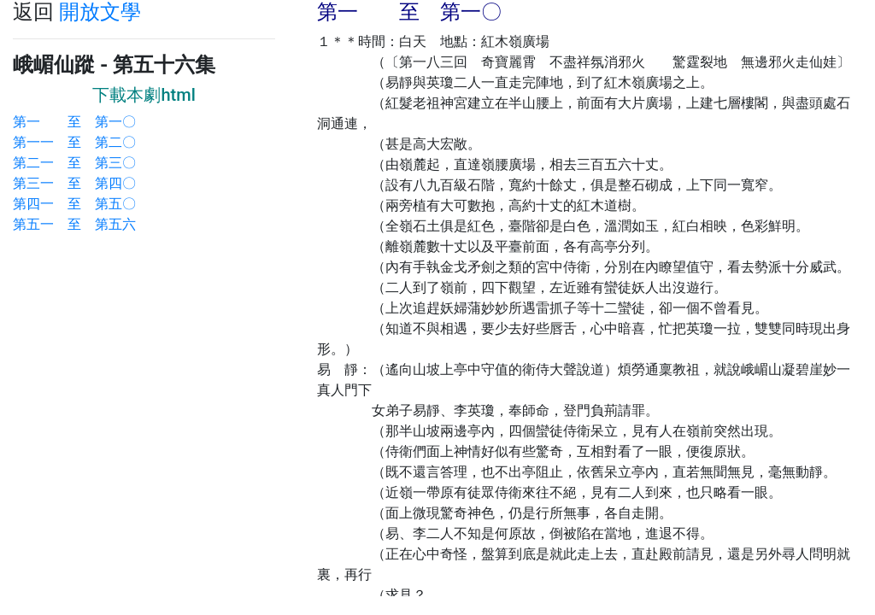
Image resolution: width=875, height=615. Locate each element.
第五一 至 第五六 (74, 224)
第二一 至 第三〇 (74, 163)
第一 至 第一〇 (74, 122)
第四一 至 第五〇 (74, 204)
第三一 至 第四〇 (74, 183)
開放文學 (100, 12)
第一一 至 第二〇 (74, 142)
